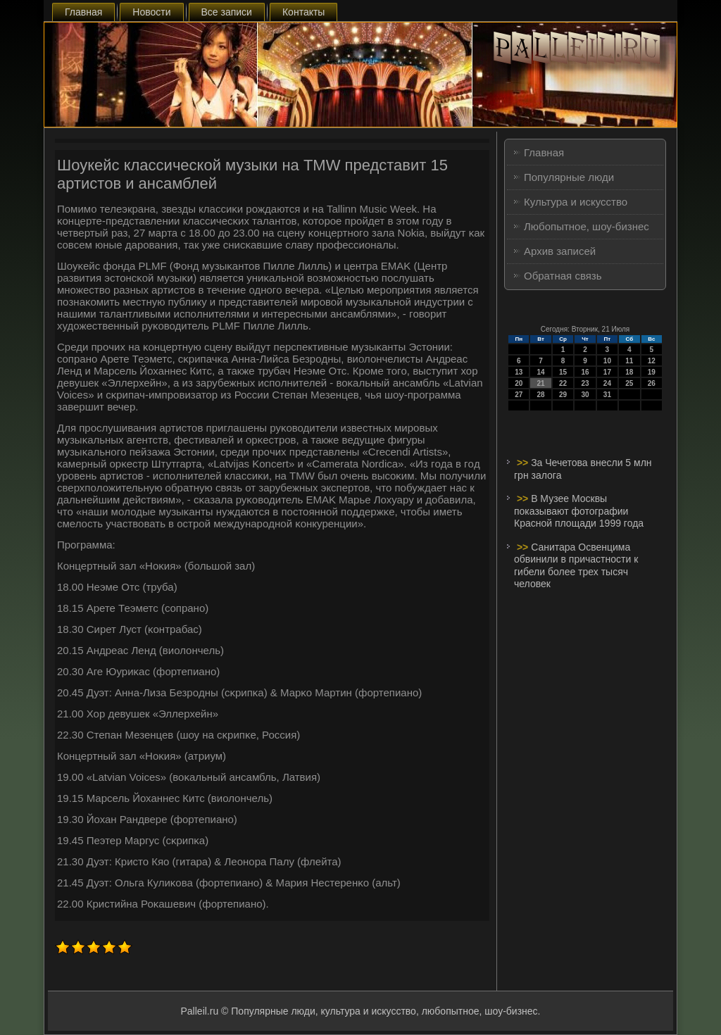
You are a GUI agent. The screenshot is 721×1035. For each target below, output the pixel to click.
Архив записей (560, 251)
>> (524, 462)
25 (629, 383)
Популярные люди (569, 177)
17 (607, 372)
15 (563, 372)
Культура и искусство (575, 202)
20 (518, 383)
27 (518, 395)
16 (585, 372)
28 (541, 395)
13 (518, 372)
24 (607, 383)
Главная (83, 12)
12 (652, 361)
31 (607, 395)
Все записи (226, 12)
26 (652, 383)
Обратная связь (563, 276)
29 (563, 395)
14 (541, 372)
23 (585, 383)
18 (629, 372)
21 (541, 383)
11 (629, 361)
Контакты (303, 12)
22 (563, 383)
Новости (151, 12)
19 (652, 372)
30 (585, 395)
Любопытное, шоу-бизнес (586, 226)
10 (607, 361)
